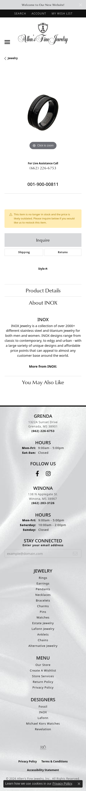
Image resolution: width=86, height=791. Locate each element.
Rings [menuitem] (43, 578)
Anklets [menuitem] (43, 634)
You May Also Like (43, 382)
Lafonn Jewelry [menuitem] (43, 629)
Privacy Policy (43, 687)
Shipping (23, 252)
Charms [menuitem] (43, 606)
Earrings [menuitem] (43, 583)
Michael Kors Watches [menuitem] (43, 723)
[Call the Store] (43, 431)
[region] (43, 112)
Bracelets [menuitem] (43, 600)
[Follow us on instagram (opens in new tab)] (48, 473)
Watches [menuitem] (43, 617)
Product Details (43, 290)
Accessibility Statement (43, 770)
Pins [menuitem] (43, 612)
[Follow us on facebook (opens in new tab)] (37, 473)
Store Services (43, 676)
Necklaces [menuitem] (43, 595)
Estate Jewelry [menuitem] (43, 623)
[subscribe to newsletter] (75, 553)
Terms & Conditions (54, 761)
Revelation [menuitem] (43, 729)
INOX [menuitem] (43, 712)
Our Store (42, 665)
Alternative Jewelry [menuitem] (42, 646)
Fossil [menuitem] (43, 706)
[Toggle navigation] (7, 42)
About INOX (43, 302)
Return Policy (43, 682)
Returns (63, 252)
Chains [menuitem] (43, 640)
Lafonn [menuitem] (43, 718)
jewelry (13, 58)
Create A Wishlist (43, 670)
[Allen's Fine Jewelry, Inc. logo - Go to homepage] (43, 33)
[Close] (80, 5)
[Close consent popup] (79, 783)
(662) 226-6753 (43, 167)
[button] (19, 13)
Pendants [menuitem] (43, 589)
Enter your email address (43, 545)
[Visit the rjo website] (43, 747)
